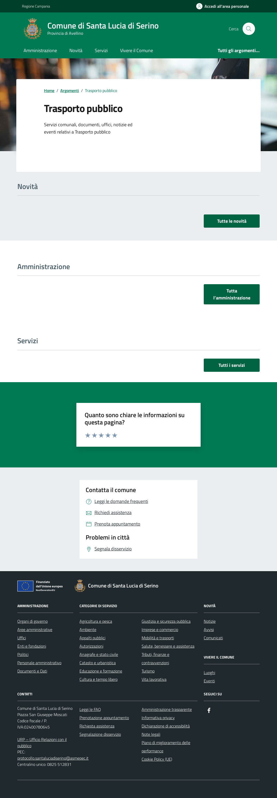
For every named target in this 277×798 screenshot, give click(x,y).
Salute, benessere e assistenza (168, 646)
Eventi (209, 681)
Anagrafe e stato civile (98, 654)
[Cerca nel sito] (249, 29)
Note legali (151, 734)
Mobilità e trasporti (158, 638)
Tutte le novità (231, 221)
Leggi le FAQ (90, 709)
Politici (22, 654)
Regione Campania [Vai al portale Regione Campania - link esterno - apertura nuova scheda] (36, 6)
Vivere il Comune (136, 50)
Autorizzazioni (91, 646)
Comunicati (213, 638)
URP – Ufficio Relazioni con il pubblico (42, 742)
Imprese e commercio (160, 629)
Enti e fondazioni (31, 646)
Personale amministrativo (39, 663)
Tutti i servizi (231, 365)
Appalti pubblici (92, 638)
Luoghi (209, 672)
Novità (75, 50)
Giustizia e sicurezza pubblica (166, 621)
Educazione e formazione (100, 671)
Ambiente (87, 629)
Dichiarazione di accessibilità (166, 726)
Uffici (21, 638)
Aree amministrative (34, 629)
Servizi (101, 50)
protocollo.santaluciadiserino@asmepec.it (53, 758)
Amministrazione (40, 50)
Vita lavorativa (154, 679)
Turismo (148, 671)
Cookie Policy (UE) (157, 759)
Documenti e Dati (32, 671)
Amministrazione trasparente (167, 709)
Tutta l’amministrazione (231, 294)
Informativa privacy (158, 718)
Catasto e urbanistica (97, 663)
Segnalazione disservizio (100, 734)
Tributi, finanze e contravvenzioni (155, 658)
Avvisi (209, 629)
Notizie (210, 621)
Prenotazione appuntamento (104, 718)
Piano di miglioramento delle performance (166, 746)
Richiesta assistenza (96, 726)
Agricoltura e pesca (95, 621)
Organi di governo (32, 621)
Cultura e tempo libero (98, 679)
